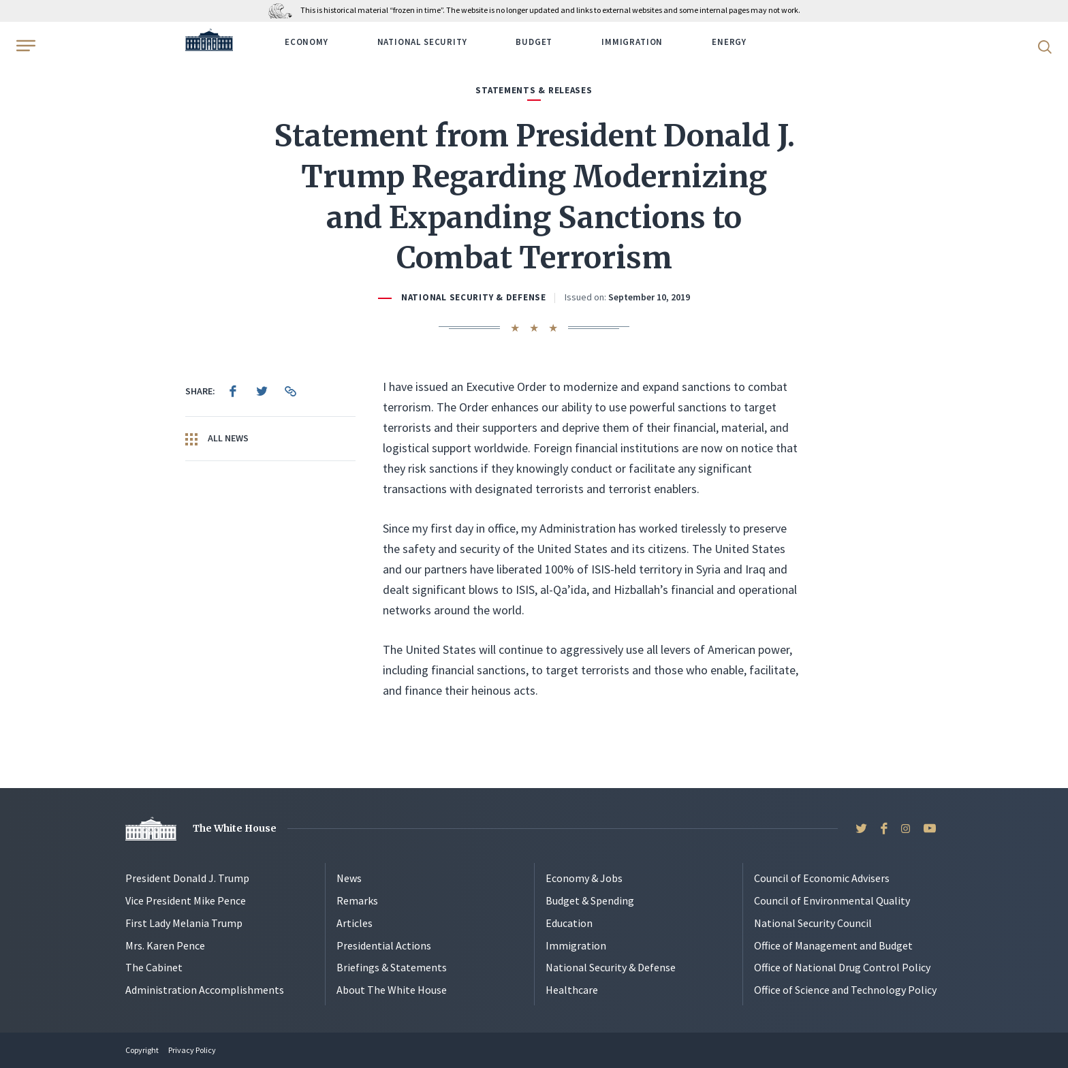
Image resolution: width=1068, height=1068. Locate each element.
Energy (729, 42)
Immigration (632, 42)
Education (569, 923)
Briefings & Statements (391, 967)
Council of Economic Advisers (822, 878)
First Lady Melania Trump (183, 923)
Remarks (357, 900)
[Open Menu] (24, 45)
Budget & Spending (590, 900)
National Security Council (813, 923)
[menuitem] (233, 391)
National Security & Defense (473, 297)
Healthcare (572, 989)
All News (217, 438)
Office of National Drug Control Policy (842, 967)
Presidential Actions (383, 945)
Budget (534, 42)
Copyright (142, 1050)
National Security (422, 42)
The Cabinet (154, 967)
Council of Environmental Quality (832, 900)
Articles (354, 923)
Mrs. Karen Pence (165, 945)
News (349, 878)
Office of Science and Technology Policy (845, 989)
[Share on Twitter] (261, 391)
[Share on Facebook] (233, 391)
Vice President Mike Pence (185, 900)
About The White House (391, 989)
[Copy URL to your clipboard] (290, 391)
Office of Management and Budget (833, 945)
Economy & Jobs (584, 878)
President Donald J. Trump (187, 878)
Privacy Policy (192, 1050)
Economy (306, 42)
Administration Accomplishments (204, 989)
